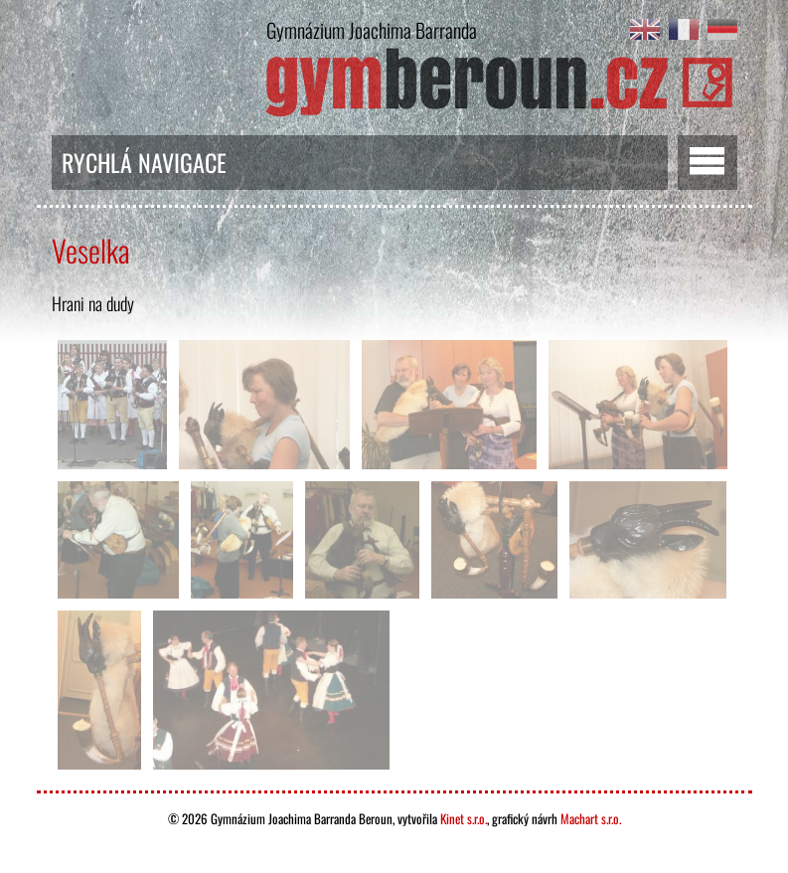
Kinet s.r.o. (463, 818)
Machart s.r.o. (590, 818)
